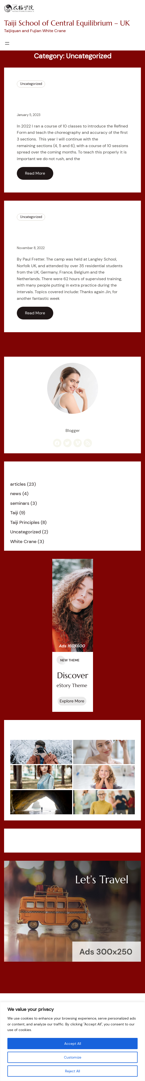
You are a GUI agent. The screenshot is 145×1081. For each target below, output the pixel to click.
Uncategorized (31, 84)
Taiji (14, 513)
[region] (72, 1041)
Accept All (72, 1043)
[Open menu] (7, 43)
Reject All (72, 1071)
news (15, 494)
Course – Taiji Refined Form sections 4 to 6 (59, 99)
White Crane (23, 541)
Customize (72, 1057)
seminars (19, 503)
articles (18, 484)
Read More (35, 173)
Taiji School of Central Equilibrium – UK (67, 23)
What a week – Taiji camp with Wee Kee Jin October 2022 (72, 232)
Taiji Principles (24, 522)
